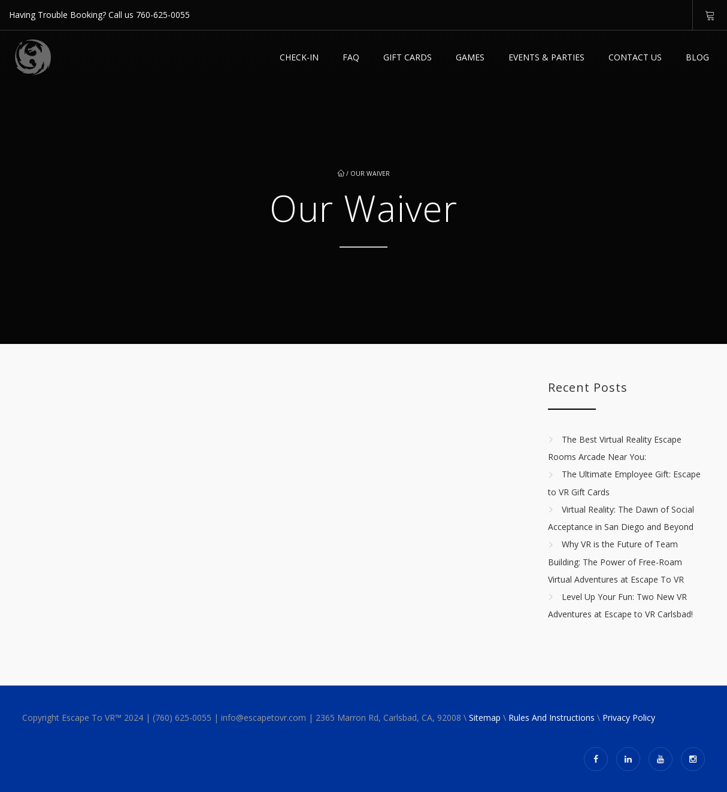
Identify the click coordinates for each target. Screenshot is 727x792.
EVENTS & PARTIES (546, 57)
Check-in (299, 57)
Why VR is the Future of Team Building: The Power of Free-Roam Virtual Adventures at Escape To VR (616, 562)
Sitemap (485, 717)
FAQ (351, 57)
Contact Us (635, 57)
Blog (697, 57)
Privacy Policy (628, 717)
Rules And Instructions (551, 717)
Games (470, 57)
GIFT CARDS (407, 57)
